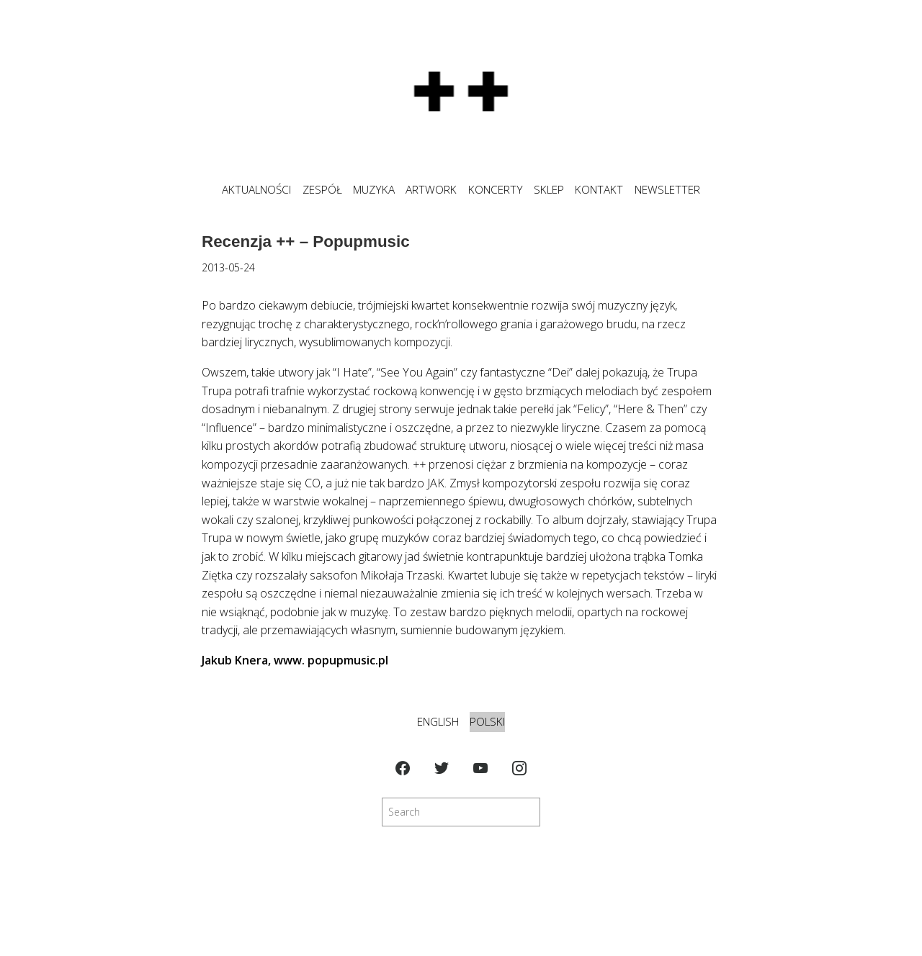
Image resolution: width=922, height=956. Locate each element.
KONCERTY (495, 189)
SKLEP (549, 189)
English (438, 721)
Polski (487, 721)
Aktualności (256, 189)
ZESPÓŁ (322, 189)
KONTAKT (599, 189)
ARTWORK (431, 189)
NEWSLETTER (667, 189)
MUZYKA (374, 189)
